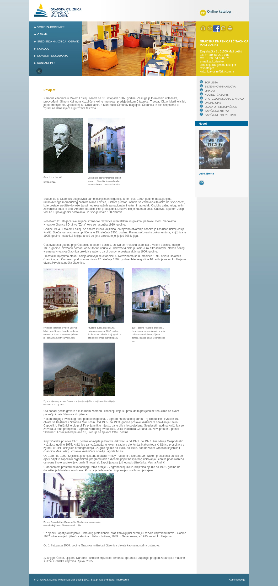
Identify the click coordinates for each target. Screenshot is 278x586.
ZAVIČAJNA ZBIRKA (217, 110)
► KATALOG (41, 48)
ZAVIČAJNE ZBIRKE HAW (220, 114)
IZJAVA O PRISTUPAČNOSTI (222, 106)
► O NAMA (41, 34)
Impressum (122, 579)
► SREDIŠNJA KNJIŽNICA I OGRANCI (57, 41)
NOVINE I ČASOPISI (217, 94)
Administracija (237, 579)
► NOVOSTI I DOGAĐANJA (51, 55)
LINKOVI (210, 90)
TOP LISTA (211, 82)
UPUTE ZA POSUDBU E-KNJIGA (224, 98)
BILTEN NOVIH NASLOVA (220, 86)
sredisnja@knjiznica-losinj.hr (218, 65)
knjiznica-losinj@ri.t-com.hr (217, 71)
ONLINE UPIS (213, 102)
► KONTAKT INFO (45, 63)
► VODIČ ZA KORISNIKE (49, 27)
